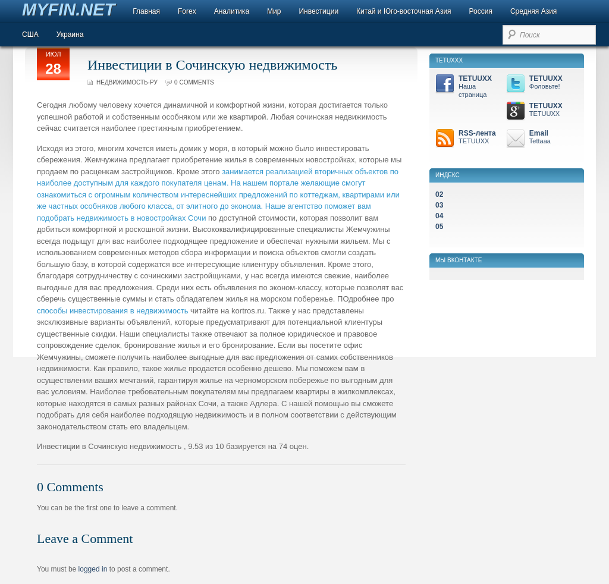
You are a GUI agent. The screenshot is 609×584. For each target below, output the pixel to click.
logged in (93, 569)
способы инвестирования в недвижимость (112, 310)
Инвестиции (318, 11)
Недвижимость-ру (127, 82)
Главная (146, 11)
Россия (480, 11)
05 (439, 226)
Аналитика (231, 11)
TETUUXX (469, 86)
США (30, 34)
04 (439, 216)
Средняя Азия (533, 11)
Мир (274, 11)
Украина (70, 34)
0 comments (194, 82)
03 (439, 205)
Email (539, 137)
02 (439, 194)
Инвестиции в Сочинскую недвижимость (212, 65)
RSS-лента (469, 137)
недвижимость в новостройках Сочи (141, 217)
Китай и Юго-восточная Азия (403, 11)
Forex (187, 11)
